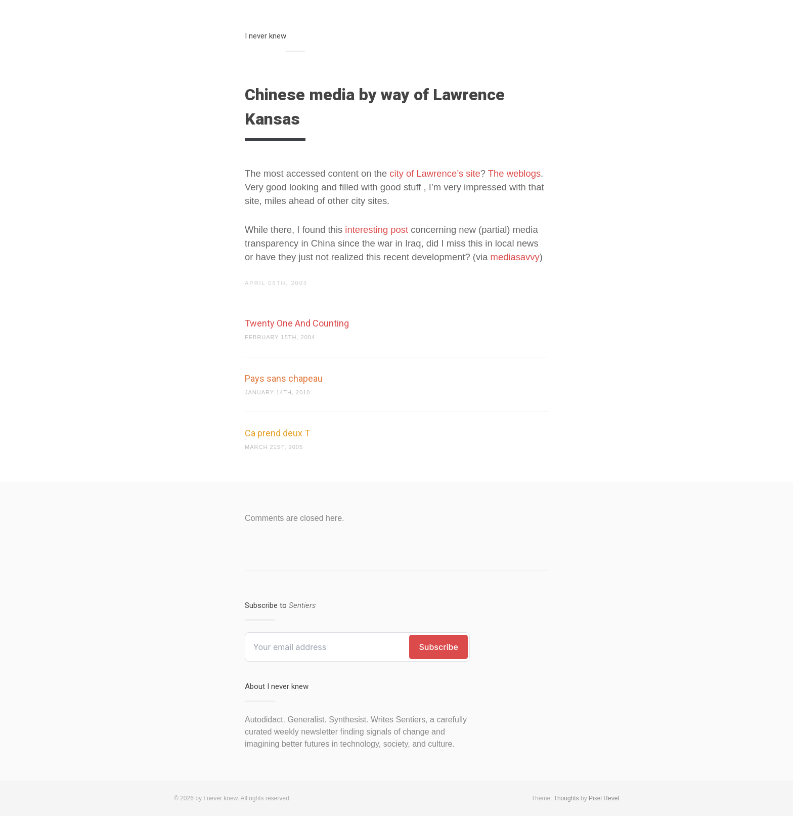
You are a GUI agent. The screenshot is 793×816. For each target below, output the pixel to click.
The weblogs (514, 173)
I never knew (265, 35)
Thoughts (566, 798)
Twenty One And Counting (297, 323)
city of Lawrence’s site (434, 173)
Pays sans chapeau (284, 378)
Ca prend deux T (277, 433)
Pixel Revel (604, 798)
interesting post (376, 229)
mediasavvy (515, 257)
